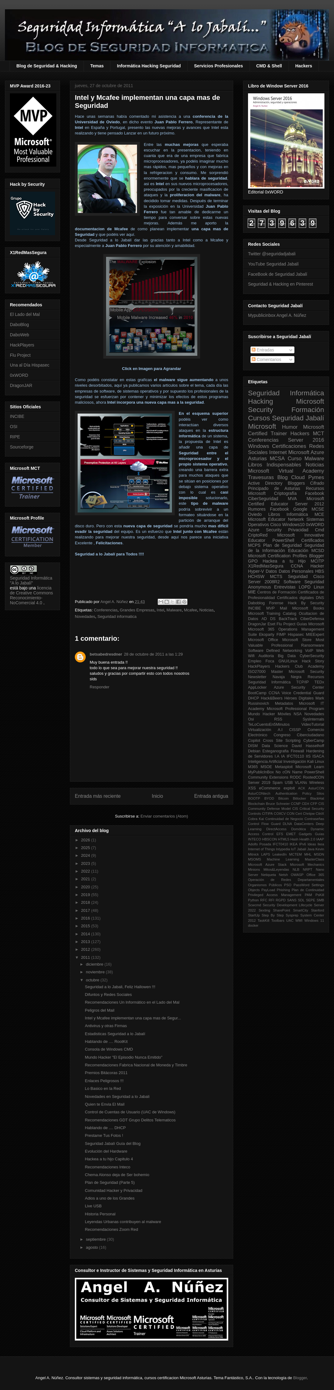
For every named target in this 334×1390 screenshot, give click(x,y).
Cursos (259, 418)
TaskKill (263, 920)
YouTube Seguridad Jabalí (273, 263)
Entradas (263, 349)
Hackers (303, 65)
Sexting (264, 910)
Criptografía (285, 493)
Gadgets (305, 834)
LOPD (304, 586)
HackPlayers (22, 344)
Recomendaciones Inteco (107, 1167)
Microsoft (262, 426)
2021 (86, 879)
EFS (279, 834)
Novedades (85, 616)
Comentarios (266, 359)
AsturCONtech (259, 793)
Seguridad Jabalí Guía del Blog (112, 1143)
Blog (282, 477)
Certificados (312, 540)
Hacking (260, 401)
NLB (296, 869)
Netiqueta (268, 875)
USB (289, 782)
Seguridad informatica (116, 616)
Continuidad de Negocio (284, 819)
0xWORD (19, 375)
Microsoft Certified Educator (286, 501)
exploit (289, 788)
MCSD (317, 550)
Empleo (254, 661)
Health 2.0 (307, 839)
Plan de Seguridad (282, 545)
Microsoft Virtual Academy (286, 471)
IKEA (294, 844)
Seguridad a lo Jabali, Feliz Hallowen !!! (120, 986)
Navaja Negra (286, 677)
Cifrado (317, 483)
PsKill (319, 895)
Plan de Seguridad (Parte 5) (110, 1182)
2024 (86, 855)
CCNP (296, 804)
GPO (253, 561)
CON (290, 813)
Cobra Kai (256, 819)
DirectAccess (276, 829)
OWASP (297, 875)
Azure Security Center (299, 687)
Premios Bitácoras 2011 (106, 1072)
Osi (251, 719)
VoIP (309, 650)
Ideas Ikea (315, 844)
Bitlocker (299, 798)
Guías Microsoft (310, 624)
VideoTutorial (312, 724)
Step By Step (273, 915)
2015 (86, 926)
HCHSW (256, 576)
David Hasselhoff (308, 746)
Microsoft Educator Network (276, 519)
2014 (86, 934)
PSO (288, 885)
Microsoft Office (263, 640)
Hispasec (296, 634)
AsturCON (316, 788)
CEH (305, 804)
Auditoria (266, 656)
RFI (271, 900)
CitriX (320, 813)
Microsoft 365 (261, 629)
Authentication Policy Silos (299, 793)
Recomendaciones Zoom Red (111, 1229)
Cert (298, 813)
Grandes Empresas (137, 610)
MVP (270, 608)
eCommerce (269, 788)
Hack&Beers (272, 698)
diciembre (95, 964)
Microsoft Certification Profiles (277, 555)
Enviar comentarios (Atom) (164, 816)
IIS (308, 756)
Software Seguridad (304, 581)
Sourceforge (21, 446)
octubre (93, 980)
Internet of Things (261, 849)
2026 (86, 840)
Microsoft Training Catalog (272, 613)
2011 (86, 957)
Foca (270, 661)
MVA (292, 498)
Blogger (316, 555)
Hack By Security (306, 603)
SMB (320, 900)
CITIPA (267, 813)
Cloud (298, 477)
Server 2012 (309, 503)
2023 (86, 863)
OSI (13, 426)
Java (311, 849)
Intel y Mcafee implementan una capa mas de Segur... (133, 1018)
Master (277, 671)
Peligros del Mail (99, 1010)
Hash (294, 839)
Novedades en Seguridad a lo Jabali (117, 1096)
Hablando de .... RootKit (106, 1041)
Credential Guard (308, 693)
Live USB (93, 1206)
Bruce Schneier (278, 804)
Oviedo (255, 514)
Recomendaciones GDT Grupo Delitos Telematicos (130, 1120)
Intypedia (283, 849)
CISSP (295, 730)
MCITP (317, 561)
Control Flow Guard (264, 824)
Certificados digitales (295, 598)
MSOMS (254, 859)
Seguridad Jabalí (298, 418)
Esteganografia (276, 751)
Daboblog (256, 603)
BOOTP (254, 798)
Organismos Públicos (265, 885)
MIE (252, 591)
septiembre (96, 1239)
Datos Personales (296, 571)
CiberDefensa (312, 619)
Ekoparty (266, 634)
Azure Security (264, 529)
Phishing (283, 890)
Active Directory (265, 483)
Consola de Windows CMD (109, 1049)
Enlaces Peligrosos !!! (104, 1080)
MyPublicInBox (261, 772)
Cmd (319, 529)
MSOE (266, 767)
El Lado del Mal (25, 314)
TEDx (319, 682)
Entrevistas (284, 586)
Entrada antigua (211, 796)
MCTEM (295, 854)
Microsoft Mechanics (307, 864)
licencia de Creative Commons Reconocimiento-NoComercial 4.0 (31, 595)
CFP (313, 804)
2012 (86, 949)
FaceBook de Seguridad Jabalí (277, 274)
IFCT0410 (280, 844)
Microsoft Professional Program (295, 709)
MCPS (254, 545)
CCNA (297, 565)
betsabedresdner (106, 654)
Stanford (317, 910)
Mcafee (190, 610)
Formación (307, 410)
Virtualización (259, 730)
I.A (277, 756)
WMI (298, 920)
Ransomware (312, 645)
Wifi (251, 656)
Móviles (284, 714)
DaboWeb (19, 334)
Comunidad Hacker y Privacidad (113, 1190)
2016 (86, 918)
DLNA (287, 824)
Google (300, 509)
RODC (295, 777)
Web (320, 650)
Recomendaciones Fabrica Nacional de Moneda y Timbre (136, 1065)
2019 (86, 894)
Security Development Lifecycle (287, 905)
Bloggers (296, 483)
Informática (297, 514)
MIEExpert (315, 634)
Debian (254, 751)
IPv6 (302, 844)
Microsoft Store (297, 640)
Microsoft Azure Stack (267, 864)
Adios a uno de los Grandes (109, 1198)
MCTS (276, 576)
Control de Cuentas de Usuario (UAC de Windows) (130, 1112)
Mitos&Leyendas (276, 869)
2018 (86, 902)
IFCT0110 (295, 756)
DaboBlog (19, 324)
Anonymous (259, 586)
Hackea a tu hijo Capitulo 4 (109, 1159)
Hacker (317, 565)
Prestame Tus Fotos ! (104, 1135)
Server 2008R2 (264, 581)
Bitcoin (283, 798)
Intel (161, 610)
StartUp (254, 915)
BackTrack (288, 619)
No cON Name (289, 772)
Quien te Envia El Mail (104, 1104)
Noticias (206, 610)
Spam (277, 782)
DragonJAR (21, 385)
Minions (254, 869)
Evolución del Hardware (106, 1151)
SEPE (310, 900)
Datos (271, 571)
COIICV (280, 813)
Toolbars (277, 920)
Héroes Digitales (299, 698)
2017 (86, 910)
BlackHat (317, 798)
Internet (278, 452)
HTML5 (283, 839)
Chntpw (309, 813)
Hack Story (313, 661)
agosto (92, 1247)
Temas (97, 65)
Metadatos (284, 703)
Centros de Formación (277, 592)
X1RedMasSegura (265, 565)
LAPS (265, 854)
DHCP (253, 698)
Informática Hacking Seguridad (149, 65)
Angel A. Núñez (114, 601)
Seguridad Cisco (306, 576)
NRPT (307, 869)
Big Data (287, 656)
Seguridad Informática (286, 393)
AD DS (268, 619)
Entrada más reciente (98, 796)
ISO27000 (257, 671)
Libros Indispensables (274, 465)
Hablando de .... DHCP (105, 1127)
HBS (319, 571)
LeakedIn (279, 854)
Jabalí (301, 849)
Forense (276, 603)
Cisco (275, 524)
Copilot (254, 740)
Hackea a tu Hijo (284, 561)
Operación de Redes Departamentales (286, 880)
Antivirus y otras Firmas (106, 1025)
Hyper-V (256, 571)
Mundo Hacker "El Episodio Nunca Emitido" (123, 1057)
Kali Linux (315, 761)
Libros (274, 514)
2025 (86, 847)
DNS (320, 598)
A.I (280, 730)
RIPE (15, 436)
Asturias (257, 458)
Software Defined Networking (275, 650)
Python (253, 900)
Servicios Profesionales (218, 65)
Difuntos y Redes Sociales (108, 994)
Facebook (314, 493)
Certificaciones (289, 446)
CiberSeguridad (263, 498)
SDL (301, 900)
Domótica (298, 829)
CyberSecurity (312, 656)
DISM (253, 746)
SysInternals (313, 719)
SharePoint (281, 910)
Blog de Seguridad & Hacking (46, 65)
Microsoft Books (308, 608)
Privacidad (298, 529)
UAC (289, 920)
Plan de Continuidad (308, 890)
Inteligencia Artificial (265, 761)
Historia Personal (100, 1214)
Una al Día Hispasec (29, 365)
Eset (271, 624)
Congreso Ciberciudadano (299, 735)
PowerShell (283, 540)
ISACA (318, 756)
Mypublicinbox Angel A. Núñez (277, 315)
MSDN (319, 854)
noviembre (96, 972)
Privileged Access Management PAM (280, 895)
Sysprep (292, 915)
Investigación (294, 761)
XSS (252, 788)
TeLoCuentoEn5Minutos (268, 724)
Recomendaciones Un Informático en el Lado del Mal (132, 1002)
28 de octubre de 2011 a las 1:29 (153, 654)
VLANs (301, 782)
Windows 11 (314, 920)
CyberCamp (313, 740)
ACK (301, 788)
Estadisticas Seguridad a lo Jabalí (115, 1033)
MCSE (318, 509)
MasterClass (314, 859)
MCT (318, 433)
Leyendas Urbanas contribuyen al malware (123, 1221)
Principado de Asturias (274, 488)
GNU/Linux (288, 661)
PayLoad (268, 890)
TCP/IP (302, 682)
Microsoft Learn (310, 767)
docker (253, 925)
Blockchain (256, 804)
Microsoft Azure (306, 452)
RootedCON (313, 777)
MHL (308, 854)
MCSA (277, 458)
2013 (86, 941)
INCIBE (17, 416)
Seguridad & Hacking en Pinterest (280, 284)
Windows (258, 446)
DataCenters (304, 824)
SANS (291, 900)
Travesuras (261, 477)
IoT (293, 849)
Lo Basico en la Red (103, 1088)
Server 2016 (306, 440)
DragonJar (257, 624)
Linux (319, 586)
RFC (263, 900)
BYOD (269, 798)
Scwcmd (254, 905)
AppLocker (257, 687)
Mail (283, 608)
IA (283, 756)
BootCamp (257, 693)
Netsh (283, 875)
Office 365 (315, 875)
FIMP (281, 634)
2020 (86, 887)
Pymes (316, 477)
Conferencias (106, 610)
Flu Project (20, 355)
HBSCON (269, 839)
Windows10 (293, 524)
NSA (298, 714)
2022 (86, 871)
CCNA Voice (280, 693)
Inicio (157, 796)
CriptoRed (258, 535)
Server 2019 (259, 782)
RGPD (280, 900)
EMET (291, 834)
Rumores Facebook (268, 509)
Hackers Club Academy (299, 666)
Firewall (297, 751)
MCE (319, 514)
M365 (253, 767)
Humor (290, 427)
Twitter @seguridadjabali (272, 253)
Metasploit (284, 767)
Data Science (275, 746)
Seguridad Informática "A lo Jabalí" (31, 580)
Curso (295, 458)
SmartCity (300, 910)
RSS (278, 719)
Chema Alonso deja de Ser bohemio (117, 1174)
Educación (298, 550)
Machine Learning (283, 859)
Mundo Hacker (261, 714)
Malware (174, 610)
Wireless (316, 782)
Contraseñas (314, 819)
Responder (99, 687)
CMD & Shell (269, 65)
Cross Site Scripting (282, 740)
